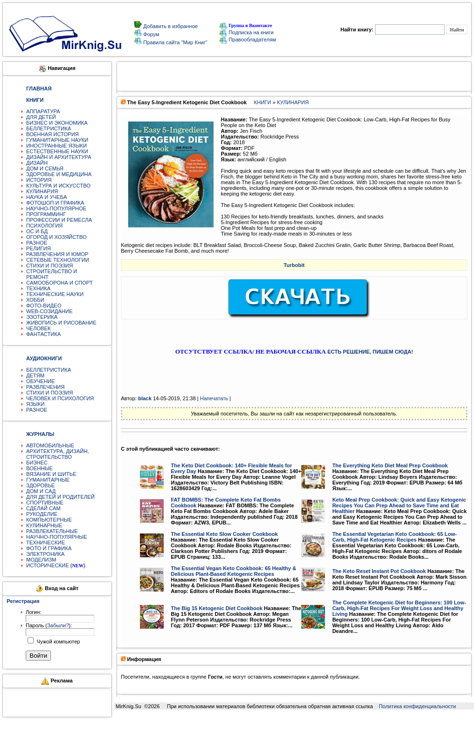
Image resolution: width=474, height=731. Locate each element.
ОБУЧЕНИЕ (40, 381)
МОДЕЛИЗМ (41, 560)
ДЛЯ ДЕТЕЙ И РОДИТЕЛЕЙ (60, 497)
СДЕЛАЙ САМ (43, 508)
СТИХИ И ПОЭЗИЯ (49, 265)
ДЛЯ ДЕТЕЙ (41, 117)
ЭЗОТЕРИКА (42, 317)
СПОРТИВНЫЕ (44, 502)
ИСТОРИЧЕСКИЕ (47, 565)
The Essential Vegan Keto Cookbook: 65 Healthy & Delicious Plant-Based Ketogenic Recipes (233, 571)
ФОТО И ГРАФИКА (48, 548)
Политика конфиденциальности (417, 706)
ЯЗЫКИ (35, 404)
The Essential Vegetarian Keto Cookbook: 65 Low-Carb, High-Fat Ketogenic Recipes (394, 537)
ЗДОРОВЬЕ (40, 485)
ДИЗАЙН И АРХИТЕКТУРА (58, 157)
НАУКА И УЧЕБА (46, 197)
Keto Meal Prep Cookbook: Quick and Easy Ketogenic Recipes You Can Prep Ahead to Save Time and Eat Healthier (399, 505)
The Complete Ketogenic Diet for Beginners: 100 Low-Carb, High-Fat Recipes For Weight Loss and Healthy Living (399, 608)
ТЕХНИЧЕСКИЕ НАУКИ (55, 294)
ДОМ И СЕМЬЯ (44, 168)
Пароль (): (49, 625)
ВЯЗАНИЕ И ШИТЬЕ (51, 474)
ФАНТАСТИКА (43, 334)
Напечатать (214, 398)
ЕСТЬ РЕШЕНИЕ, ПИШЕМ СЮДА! (370, 352)
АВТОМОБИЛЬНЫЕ (50, 445)
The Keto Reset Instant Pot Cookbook (379, 571)
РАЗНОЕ (36, 243)
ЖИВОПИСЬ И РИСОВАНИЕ (61, 323)
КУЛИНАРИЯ (42, 191)
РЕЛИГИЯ (38, 248)
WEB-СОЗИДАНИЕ (49, 311)
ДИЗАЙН (37, 163)
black (144, 398)
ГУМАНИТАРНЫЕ (47, 480)
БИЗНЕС (37, 462)
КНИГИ (262, 102)
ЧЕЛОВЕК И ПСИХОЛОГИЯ (60, 398)
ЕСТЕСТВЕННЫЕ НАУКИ (57, 151)
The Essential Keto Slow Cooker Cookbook (224, 534)
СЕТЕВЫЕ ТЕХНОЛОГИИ (57, 260)
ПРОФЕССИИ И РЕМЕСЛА (59, 220)
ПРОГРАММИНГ (46, 214)
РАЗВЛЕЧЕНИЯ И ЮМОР (57, 254)
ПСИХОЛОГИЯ (44, 225)
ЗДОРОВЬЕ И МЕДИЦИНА (58, 174)
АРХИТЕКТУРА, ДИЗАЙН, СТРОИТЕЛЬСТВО (57, 454)
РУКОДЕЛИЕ (42, 514)
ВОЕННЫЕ (39, 468)
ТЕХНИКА (38, 288)
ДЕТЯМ (35, 375)
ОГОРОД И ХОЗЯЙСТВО (56, 237)
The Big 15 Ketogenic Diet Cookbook (217, 608)
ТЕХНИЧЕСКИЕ (45, 542)
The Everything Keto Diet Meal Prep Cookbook (390, 465)
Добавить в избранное (170, 26)
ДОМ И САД (41, 491)
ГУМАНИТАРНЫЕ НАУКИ (57, 140)
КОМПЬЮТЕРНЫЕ (49, 520)
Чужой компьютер (57, 641)
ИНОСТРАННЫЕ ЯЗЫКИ (56, 145)
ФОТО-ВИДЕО (43, 305)
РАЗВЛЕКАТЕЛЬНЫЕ (52, 531)
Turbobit (294, 265)
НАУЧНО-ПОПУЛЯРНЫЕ (56, 537)
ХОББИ (35, 300)
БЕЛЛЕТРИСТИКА (48, 128)
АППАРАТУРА (43, 111)
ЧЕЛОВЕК (38, 328)
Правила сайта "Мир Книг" (174, 42)
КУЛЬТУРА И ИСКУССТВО (58, 185)
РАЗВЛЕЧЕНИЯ (45, 387)
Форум (150, 34)
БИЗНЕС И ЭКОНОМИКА (57, 123)
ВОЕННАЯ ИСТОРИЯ (52, 134)
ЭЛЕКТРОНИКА (45, 554)
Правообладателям (247, 39)
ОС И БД (37, 231)
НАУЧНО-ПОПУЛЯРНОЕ (56, 208)
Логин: (33, 612)
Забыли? (58, 625)
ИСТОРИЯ (38, 180)
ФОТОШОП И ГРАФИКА (55, 203)
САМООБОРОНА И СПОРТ (59, 283)
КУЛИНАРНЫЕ (44, 525)
